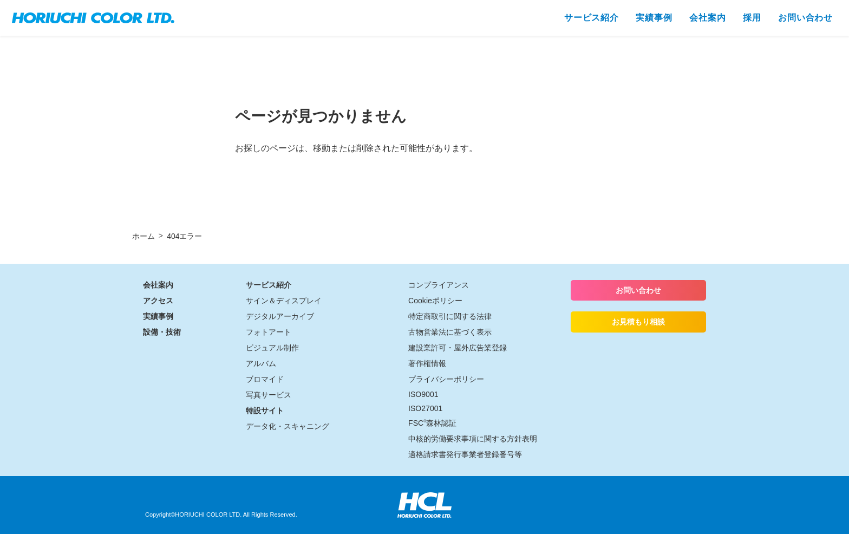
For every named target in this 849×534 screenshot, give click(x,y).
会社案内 (158, 285)
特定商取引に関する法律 (450, 316)
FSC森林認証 (432, 423)
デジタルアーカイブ (280, 316)
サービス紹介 (268, 285)
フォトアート (268, 332)
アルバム (261, 363)
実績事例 (158, 316)
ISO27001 (425, 408)
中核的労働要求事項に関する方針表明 (472, 438)
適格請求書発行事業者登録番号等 (465, 454)
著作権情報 (427, 363)
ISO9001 (423, 394)
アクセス (158, 300)
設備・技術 (162, 332)
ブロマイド (265, 379)
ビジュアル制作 (272, 347)
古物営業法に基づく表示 (450, 332)
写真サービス (268, 394)
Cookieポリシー (435, 300)
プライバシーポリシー (446, 379)
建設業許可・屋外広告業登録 (457, 347)
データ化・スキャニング (287, 426)
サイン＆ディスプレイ (284, 300)
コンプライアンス (438, 285)
